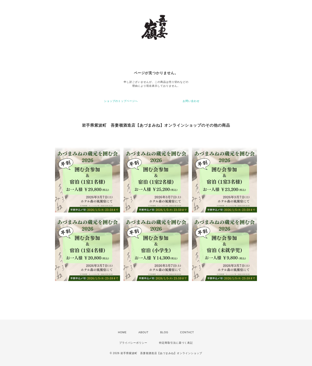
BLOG (164, 332)
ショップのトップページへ (121, 101)
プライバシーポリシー (133, 342)
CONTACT (187, 332)
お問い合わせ (191, 101)
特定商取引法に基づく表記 (176, 342)
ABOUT (143, 332)
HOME (122, 332)
